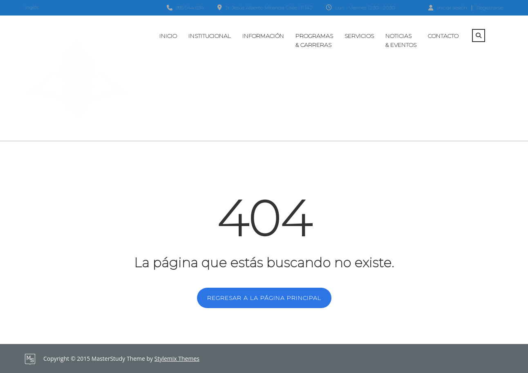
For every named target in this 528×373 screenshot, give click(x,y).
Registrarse (490, 7)
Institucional (209, 36)
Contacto (443, 36)
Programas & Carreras (314, 40)
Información (263, 36)
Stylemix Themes (176, 358)
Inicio (168, 36)
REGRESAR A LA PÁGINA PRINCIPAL (264, 298)
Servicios (359, 36)
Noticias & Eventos (400, 40)
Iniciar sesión (447, 7)
